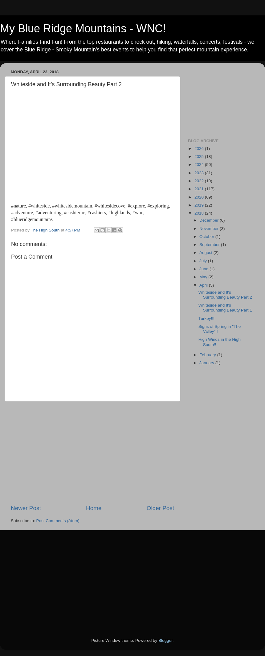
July (203, 261)
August (206, 252)
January (207, 362)
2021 (199, 189)
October (207, 236)
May (203, 277)
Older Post (160, 508)
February (208, 354)
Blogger (165, 640)
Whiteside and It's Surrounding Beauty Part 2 (225, 295)
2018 (199, 213)
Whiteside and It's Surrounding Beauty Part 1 (225, 307)
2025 (199, 156)
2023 (199, 173)
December (209, 220)
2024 (199, 164)
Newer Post (26, 508)
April (204, 285)
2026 (199, 148)
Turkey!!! (206, 318)
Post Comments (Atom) (58, 520)
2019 (199, 205)
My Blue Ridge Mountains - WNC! (83, 28)
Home (93, 508)
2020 (199, 197)
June (204, 269)
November (209, 228)
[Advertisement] (92, 453)
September (210, 244)
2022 (199, 181)
